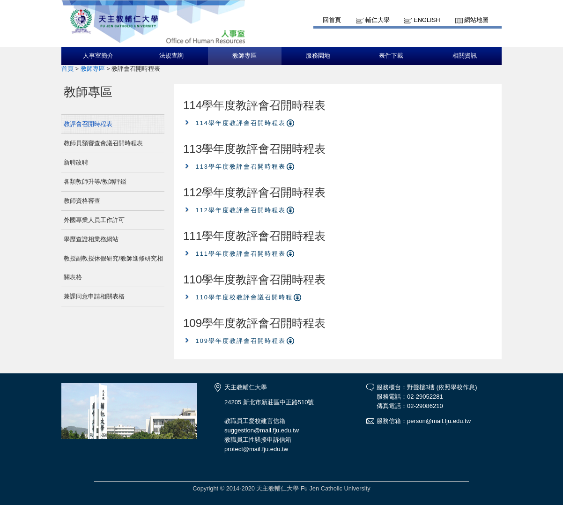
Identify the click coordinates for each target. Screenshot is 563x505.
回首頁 (332, 19)
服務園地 (318, 55)
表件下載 (391, 55)
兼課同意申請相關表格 (94, 296)
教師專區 (244, 55)
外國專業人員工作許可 (94, 219)
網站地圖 (476, 19)
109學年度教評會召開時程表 (241, 340)
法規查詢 (171, 55)
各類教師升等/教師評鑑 (95, 181)
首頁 (67, 68)
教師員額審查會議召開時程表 (103, 143)
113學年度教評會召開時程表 (241, 166)
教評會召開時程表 (88, 123)
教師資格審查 (82, 200)
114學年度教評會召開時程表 (241, 122)
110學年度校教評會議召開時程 (244, 297)
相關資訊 (464, 55)
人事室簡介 (98, 55)
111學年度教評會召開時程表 (241, 253)
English (427, 19)
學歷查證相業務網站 (91, 239)
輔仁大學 (377, 19)
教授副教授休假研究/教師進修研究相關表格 (113, 268)
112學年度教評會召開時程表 (241, 210)
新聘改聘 (76, 162)
